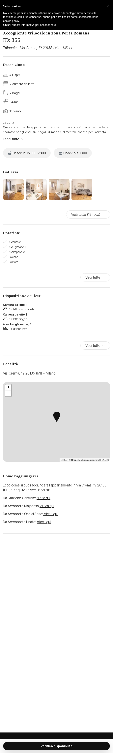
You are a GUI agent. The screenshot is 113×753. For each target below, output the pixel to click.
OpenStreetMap (79, 460)
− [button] (8, 393)
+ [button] (8, 387)
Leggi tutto (13, 139)
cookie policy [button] (11, 21)
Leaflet (64, 460)
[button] (108, 6)
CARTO (105, 460)
